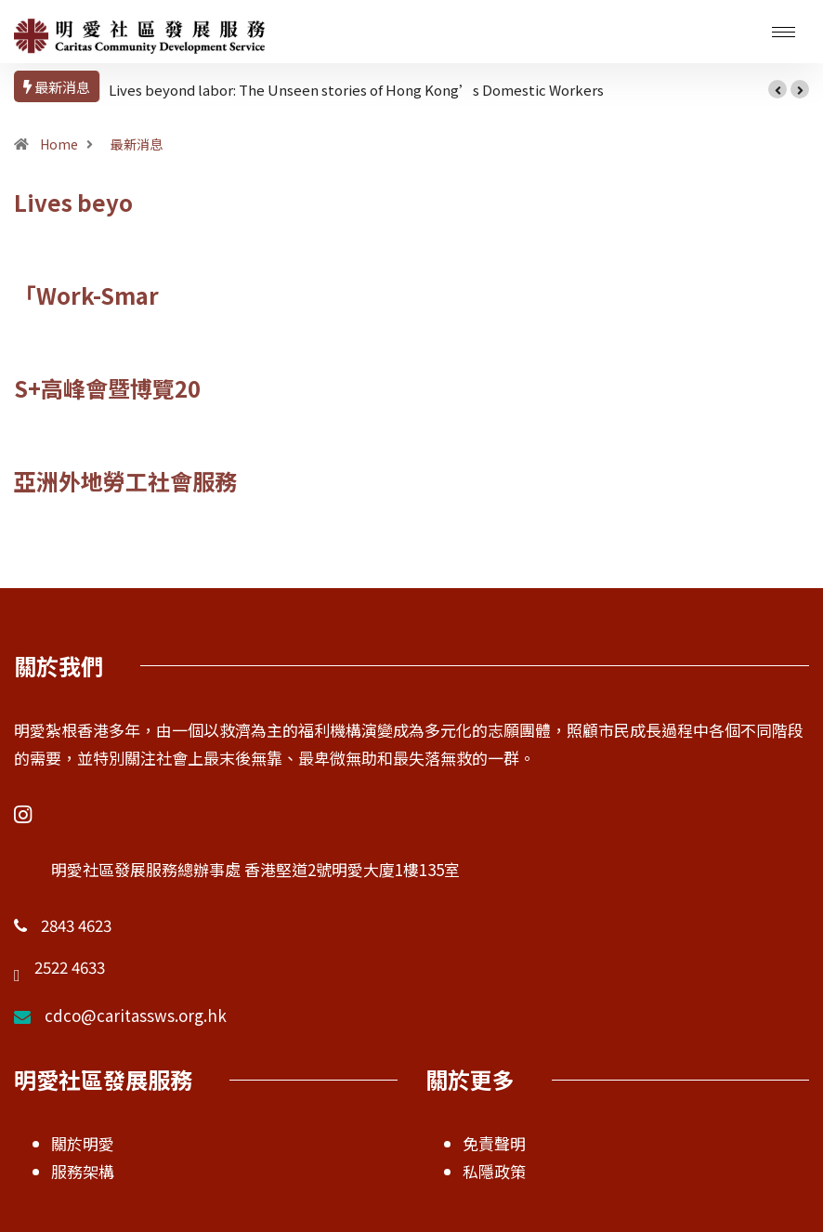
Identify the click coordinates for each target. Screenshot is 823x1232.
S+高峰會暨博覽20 (107, 388)
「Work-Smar (86, 295)
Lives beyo (73, 202)
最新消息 (137, 144)
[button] (777, 89)
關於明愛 (82, 1143)
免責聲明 (494, 1143)
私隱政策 (494, 1171)
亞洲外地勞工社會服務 (125, 481)
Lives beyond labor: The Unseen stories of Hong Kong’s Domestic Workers (356, 89)
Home (59, 144)
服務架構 (82, 1171)
